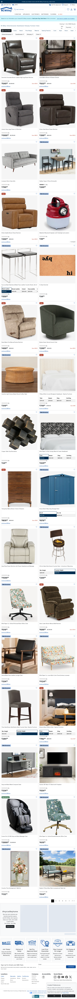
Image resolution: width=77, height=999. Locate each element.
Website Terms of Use (42, 990)
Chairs (37, 26)
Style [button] (60, 30)
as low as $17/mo (6, 523)
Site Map (46, 992)
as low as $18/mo (43, 523)
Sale (60, 14)
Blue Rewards (35, 981)
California (25, 976)
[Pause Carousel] (1, 2)
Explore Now (10, 926)
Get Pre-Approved (55, 5)
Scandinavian (20, 26)
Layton (2, 980)
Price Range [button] (28, 30)
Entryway (27, 26)
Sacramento (25, 980)
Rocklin (24, 978)
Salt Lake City (6, 5)
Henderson (13, 978)
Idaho (19, 976)
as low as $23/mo (44, 684)
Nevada (12, 976)
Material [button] (37, 30)
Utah (2, 976)
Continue (71, 967)
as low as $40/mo (6, 138)
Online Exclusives (11, 26)
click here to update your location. (66, 18)
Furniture (18, 14)
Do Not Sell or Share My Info (36, 992)
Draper (2, 978)
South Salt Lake (5, 984)
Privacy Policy (66, 992)
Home (28, 990)
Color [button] (54, 30)
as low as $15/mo (6, 86)
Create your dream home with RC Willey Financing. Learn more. (38, 1)
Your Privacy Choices (68, 996)
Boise (18, 978)
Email (39, 964)
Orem (2, 982)
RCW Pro (34, 976)
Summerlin (13, 982)
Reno (11, 980)
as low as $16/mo (6, 190)
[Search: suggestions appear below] (39, 9)
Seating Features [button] (46, 30)
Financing (34, 979)
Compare (73, 242)
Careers (34, 978)
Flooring (53, 14)
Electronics (35, 14)
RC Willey (3, 26)
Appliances (26, 14)
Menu (72, 4)
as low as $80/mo (6, 845)
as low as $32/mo (6, 580)
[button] (6, 30)
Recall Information (33, 990)
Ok (54, 996)
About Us (34, 983)
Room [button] (66, 30)
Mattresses (45, 14)
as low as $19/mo (43, 897)
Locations (4, 974)
